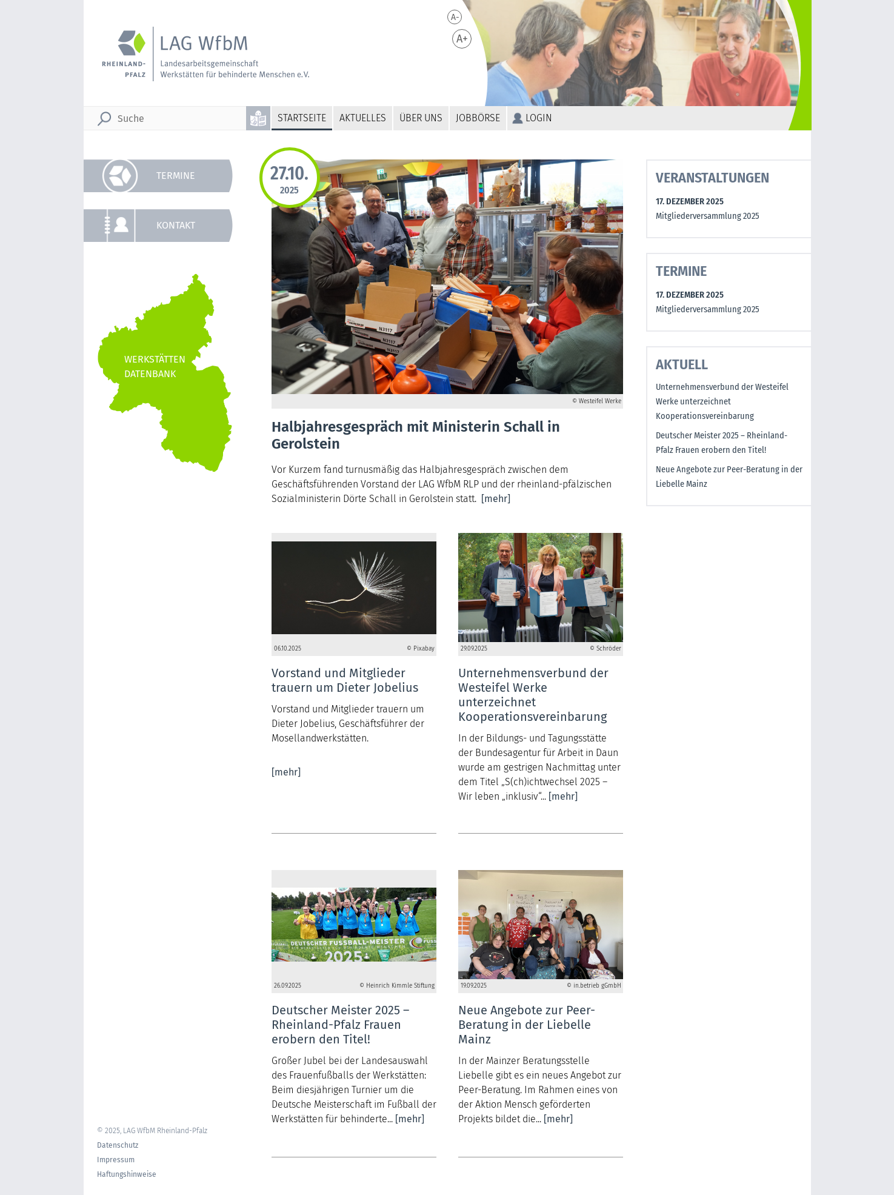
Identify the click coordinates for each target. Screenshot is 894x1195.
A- (455, 17)
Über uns (420, 118)
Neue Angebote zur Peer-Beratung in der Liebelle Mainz (729, 476)
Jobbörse (478, 118)
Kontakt (175, 225)
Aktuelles (362, 118)
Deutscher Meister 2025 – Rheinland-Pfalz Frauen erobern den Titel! (721, 442)
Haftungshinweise (126, 1174)
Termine (175, 175)
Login (538, 118)
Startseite (302, 118)
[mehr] (495, 498)
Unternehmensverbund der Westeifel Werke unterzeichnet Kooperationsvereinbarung (722, 401)
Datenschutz (117, 1145)
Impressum (116, 1159)
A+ (462, 38)
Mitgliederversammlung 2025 (707, 216)
